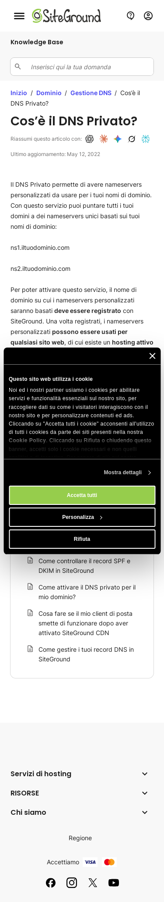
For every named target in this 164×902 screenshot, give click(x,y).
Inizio (18, 92)
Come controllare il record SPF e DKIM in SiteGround (84, 565)
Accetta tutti (82, 495)
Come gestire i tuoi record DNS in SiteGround (86, 654)
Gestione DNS (91, 92)
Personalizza (82, 517)
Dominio (49, 92)
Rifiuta (82, 539)
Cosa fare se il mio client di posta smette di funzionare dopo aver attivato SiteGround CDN (85, 623)
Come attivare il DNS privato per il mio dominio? (87, 591)
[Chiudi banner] (152, 356)
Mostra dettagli (123, 472)
